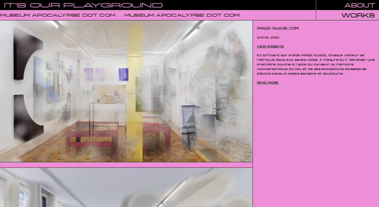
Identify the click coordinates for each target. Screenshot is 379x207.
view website (270, 45)
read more (267, 81)
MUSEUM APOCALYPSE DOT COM (58, 14)
